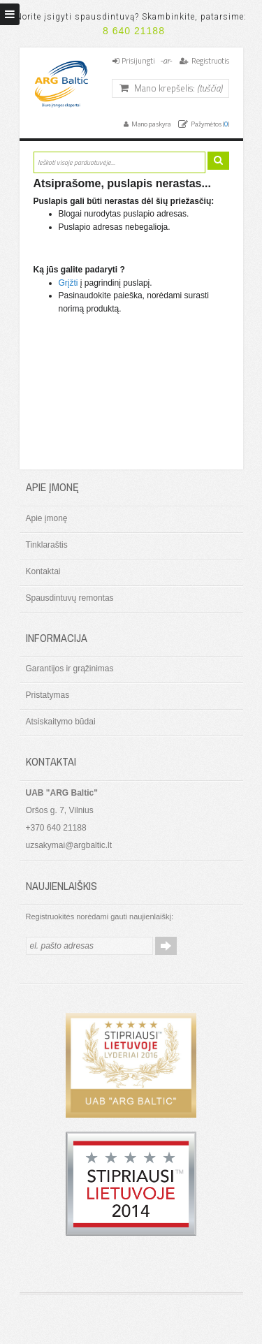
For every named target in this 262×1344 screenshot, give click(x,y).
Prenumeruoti (166, 946)
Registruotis (210, 60)
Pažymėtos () (209, 124)
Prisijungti (138, 60)
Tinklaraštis (47, 545)
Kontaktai (43, 571)
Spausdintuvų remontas (70, 598)
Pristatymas (48, 695)
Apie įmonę (47, 518)
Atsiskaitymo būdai (61, 721)
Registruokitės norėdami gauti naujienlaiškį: (100, 916)
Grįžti (68, 283)
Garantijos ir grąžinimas (70, 668)
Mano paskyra (150, 124)
